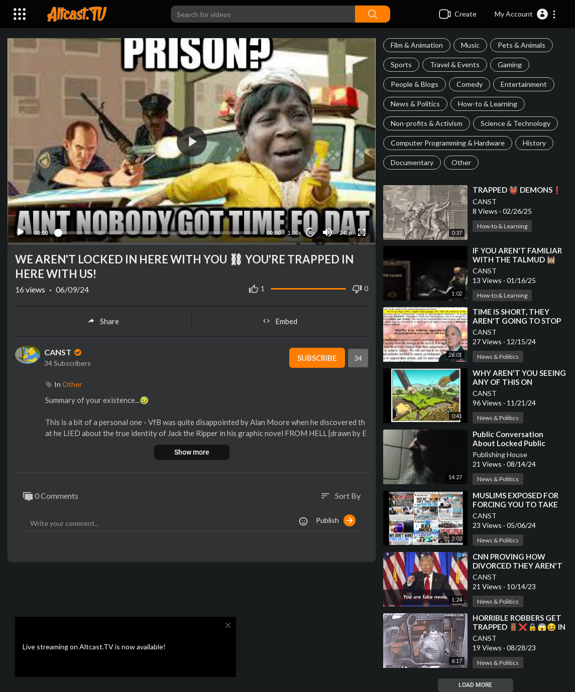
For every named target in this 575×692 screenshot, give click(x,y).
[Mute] (327, 232)
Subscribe (317, 357)
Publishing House (500, 454)
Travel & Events (455, 64)
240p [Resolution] (345, 233)
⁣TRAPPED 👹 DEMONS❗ (517, 189)
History (534, 143)
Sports (401, 64)
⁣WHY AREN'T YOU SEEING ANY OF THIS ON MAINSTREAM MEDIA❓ (519, 381)
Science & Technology (515, 123)
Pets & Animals (521, 45)
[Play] (21, 232)
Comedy (469, 84)
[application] (192, 141)
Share (103, 321)
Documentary (412, 162)
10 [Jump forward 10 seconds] (310, 232)
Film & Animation (417, 45)
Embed (280, 321)
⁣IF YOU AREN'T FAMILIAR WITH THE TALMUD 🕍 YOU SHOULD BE (517, 259)
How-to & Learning (487, 103)
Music (470, 45)
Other (461, 162)
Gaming (510, 64)
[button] (525, 14)
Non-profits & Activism (427, 123)
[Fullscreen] (362, 232)
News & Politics (415, 103)
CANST (485, 201)
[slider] (157, 232)
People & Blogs (414, 84)
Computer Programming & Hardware (448, 143)
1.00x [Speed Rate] (294, 233)
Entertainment (524, 84)
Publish (336, 520)
